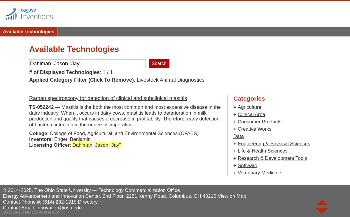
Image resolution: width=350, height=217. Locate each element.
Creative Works (255, 129)
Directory (88, 202)
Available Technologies (28, 31)
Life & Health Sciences (263, 151)
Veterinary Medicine (259, 173)
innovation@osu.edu (59, 208)
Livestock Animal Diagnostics (170, 80)
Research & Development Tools (272, 158)
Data (238, 136)
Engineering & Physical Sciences (274, 143)
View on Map (232, 196)
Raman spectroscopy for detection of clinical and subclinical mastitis (108, 98)
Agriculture (249, 107)
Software (247, 165)
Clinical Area (251, 114)
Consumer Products (259, 122)
